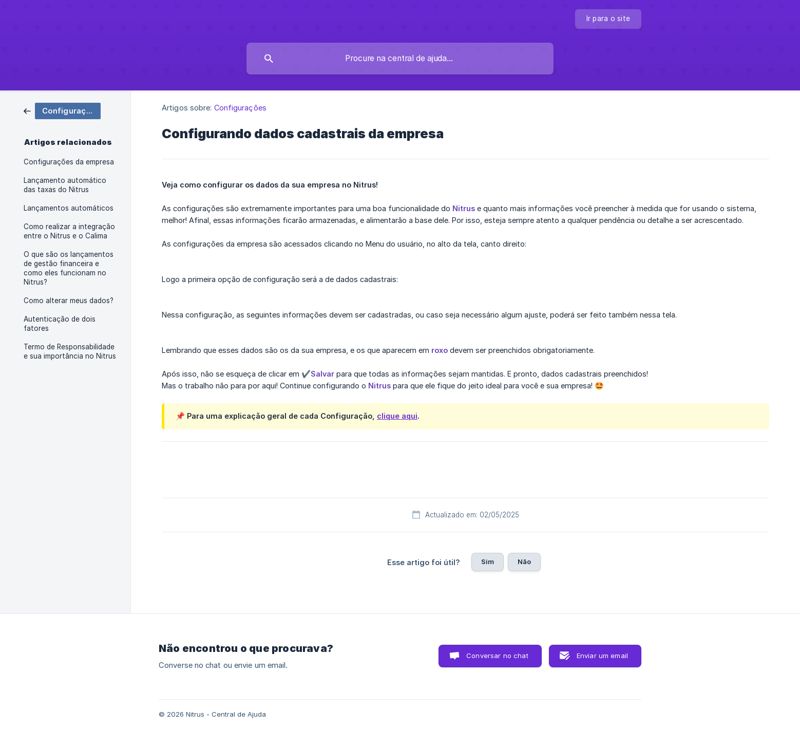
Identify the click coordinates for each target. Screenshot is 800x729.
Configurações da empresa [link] (69, 162)
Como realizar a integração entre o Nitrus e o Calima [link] (69, 231)
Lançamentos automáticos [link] (68, 208)
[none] (608, 19)
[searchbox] (400, 58)
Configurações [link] (240, 107)
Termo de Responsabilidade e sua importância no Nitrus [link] (70, 351)
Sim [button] (487, 561)
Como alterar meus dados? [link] (68, 300)
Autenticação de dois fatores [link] (60, 323)
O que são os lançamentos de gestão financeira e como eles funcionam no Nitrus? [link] (68, 268)
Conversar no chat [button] (497, 655)
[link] (62, 110)
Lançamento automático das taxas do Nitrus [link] (65, 185)
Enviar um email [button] (602, 655)
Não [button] (524, 561)
